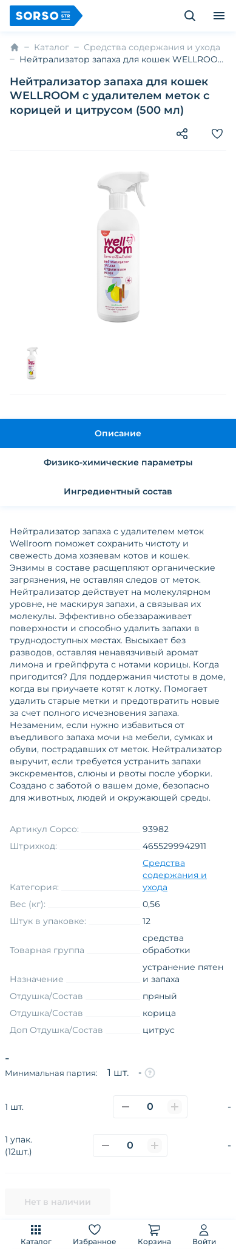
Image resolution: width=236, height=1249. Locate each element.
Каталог (36, 1234)
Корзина (154, 1234)
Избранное (94, 1234)
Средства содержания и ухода (152, 47)
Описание (118, 433)
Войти (204, 1234)
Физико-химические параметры (118, 462)
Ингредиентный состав (118, 491)
